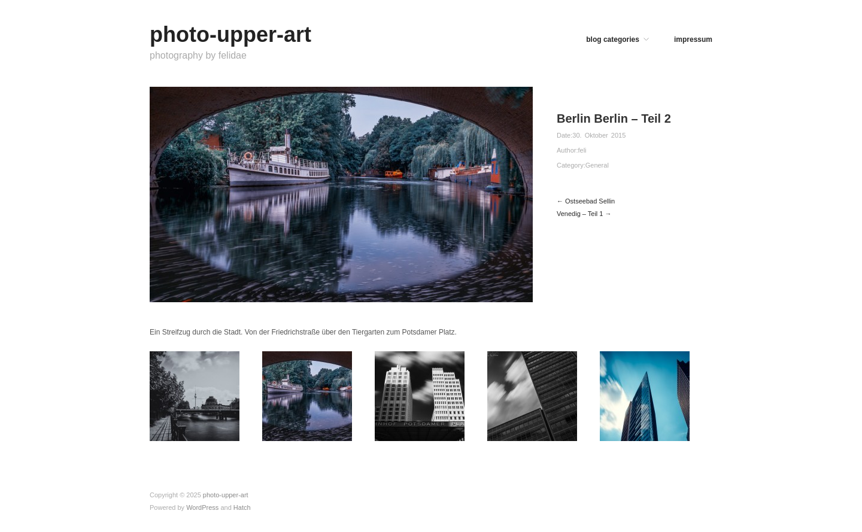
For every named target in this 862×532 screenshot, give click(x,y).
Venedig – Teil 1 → (584, 213)
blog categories (612, 39)
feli (582, 150)
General (597, 165)
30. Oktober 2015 (599, 135)
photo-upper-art (230, 34)
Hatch (242, 507)
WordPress (202, 507)
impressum (693, 39)
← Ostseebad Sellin (586, 201)
